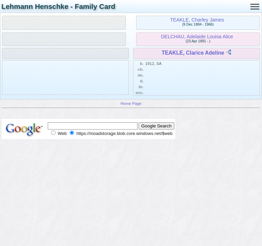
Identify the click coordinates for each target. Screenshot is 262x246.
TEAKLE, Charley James (197, 20)
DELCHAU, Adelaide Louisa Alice (197, 36)
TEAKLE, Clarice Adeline (193, 53)
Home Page (131, 103)
